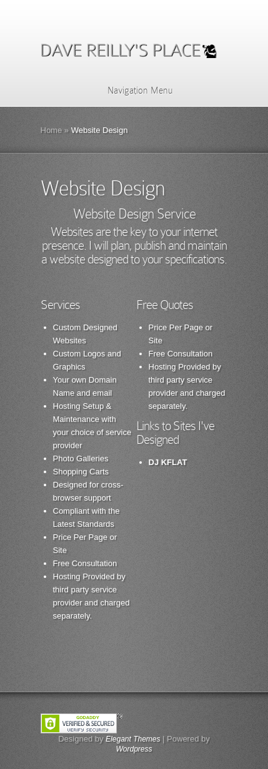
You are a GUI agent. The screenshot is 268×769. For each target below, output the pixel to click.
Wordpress (134, 749)
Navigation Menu (132, 91)
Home (51, 130)
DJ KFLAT (168, 462)
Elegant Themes (133, 739)
